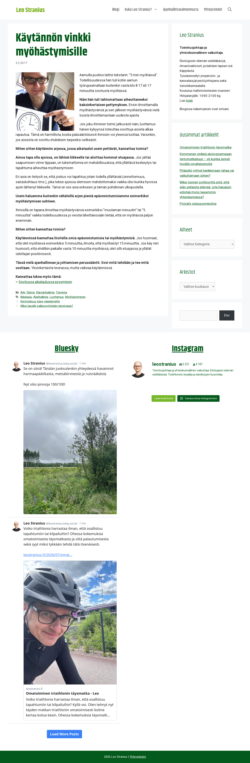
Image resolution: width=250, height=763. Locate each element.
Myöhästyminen (75, 297)
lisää (189, 100)
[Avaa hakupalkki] (229, 10)
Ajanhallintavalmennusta (180, 10)
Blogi (115, 10)
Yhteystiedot (213, 10)
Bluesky (67, 349)
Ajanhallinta (40, 297)
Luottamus (56, 297)
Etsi (226, 315)
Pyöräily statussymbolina (198, 204)
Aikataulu (26, 297)
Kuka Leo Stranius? (142, 10)
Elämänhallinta (45, 292)
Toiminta (61, 292)
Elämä (31, 292)
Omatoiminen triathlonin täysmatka (205, 147)
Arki (22, 292)
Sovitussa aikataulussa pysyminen (45, 282)
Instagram (187, 349)
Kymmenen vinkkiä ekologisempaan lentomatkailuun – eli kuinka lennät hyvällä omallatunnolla (206, 159)
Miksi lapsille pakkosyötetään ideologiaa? (46, 306)
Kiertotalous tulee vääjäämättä (40, 301)
